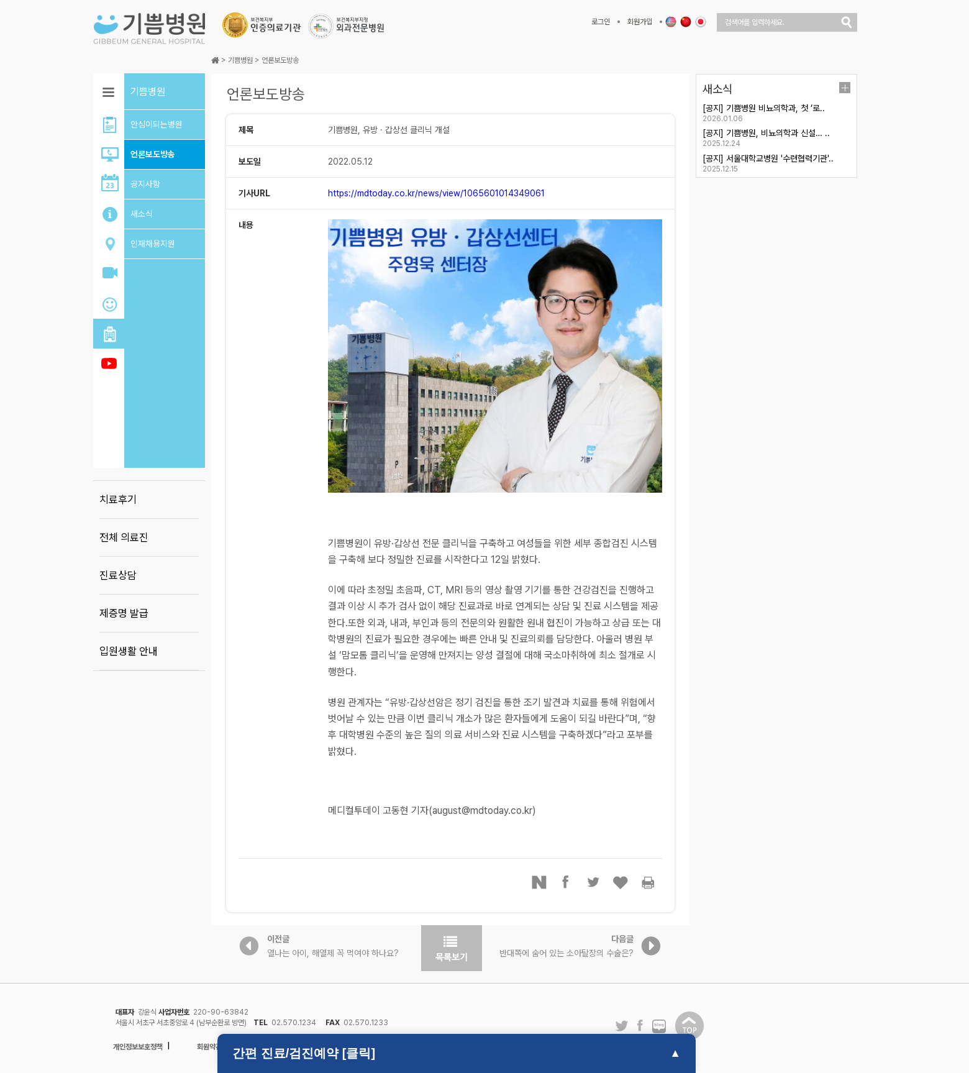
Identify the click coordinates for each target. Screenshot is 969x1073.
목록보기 (451, 948)
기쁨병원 (240, 60)
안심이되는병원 (156, 124)
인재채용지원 (152, 244)
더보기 (844, 87)
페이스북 (566, 882)
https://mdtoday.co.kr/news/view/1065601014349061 (436, 193)
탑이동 (689, 1025)
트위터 (593, 882)
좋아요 (621, 882)
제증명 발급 (123, 613)
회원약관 (209, 1047)
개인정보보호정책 (138, 1047)
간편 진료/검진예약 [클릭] (303, 1053)
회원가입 (639, 21)
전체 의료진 (123, 537)
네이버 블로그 (659, 1027)
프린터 (648, 882)
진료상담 (118, 575)
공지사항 (145, 184)
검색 (846, 22)
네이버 (539, 882)
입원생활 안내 (128, 651)
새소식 (141, 214)
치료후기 (118, 499)
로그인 (600, 21)
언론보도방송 (152, 154)
